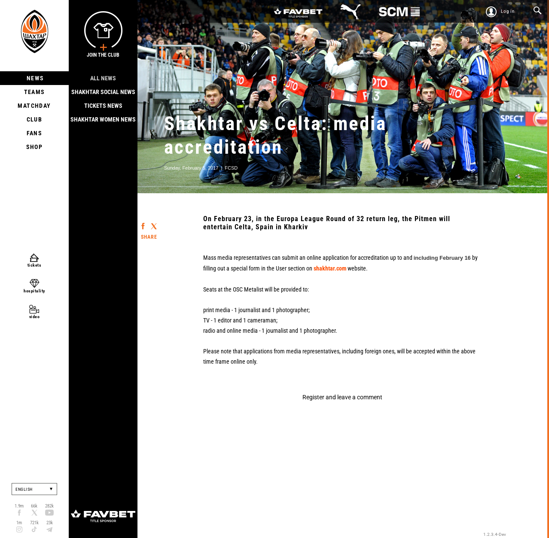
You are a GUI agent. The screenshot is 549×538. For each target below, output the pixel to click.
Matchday (34, 105)
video (34, 316)
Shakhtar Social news (103, 91)
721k (34, 523)
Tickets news (103, 105)
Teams (34, 91)
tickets (34, 265)
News (34, 78)
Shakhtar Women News (103, 119)
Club (35, 119)
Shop (34, 146)
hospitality (34, 291)
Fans (35, 133)
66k (34, 506)
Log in (508, 11)
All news (103, 78)
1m (19, 523)
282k (49, 506)
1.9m (19, 506)
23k (49, 523)
